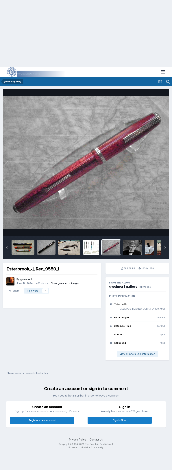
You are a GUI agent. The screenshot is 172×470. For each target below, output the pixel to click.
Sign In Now (119, 420)
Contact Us (96, 439)
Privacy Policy (77, 439)
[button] (7, 247)
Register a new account (42, 420)
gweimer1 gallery (123, 286)
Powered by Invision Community (86, 447)
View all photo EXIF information (137, 353)
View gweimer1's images (65, 283)
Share (14, 290)
